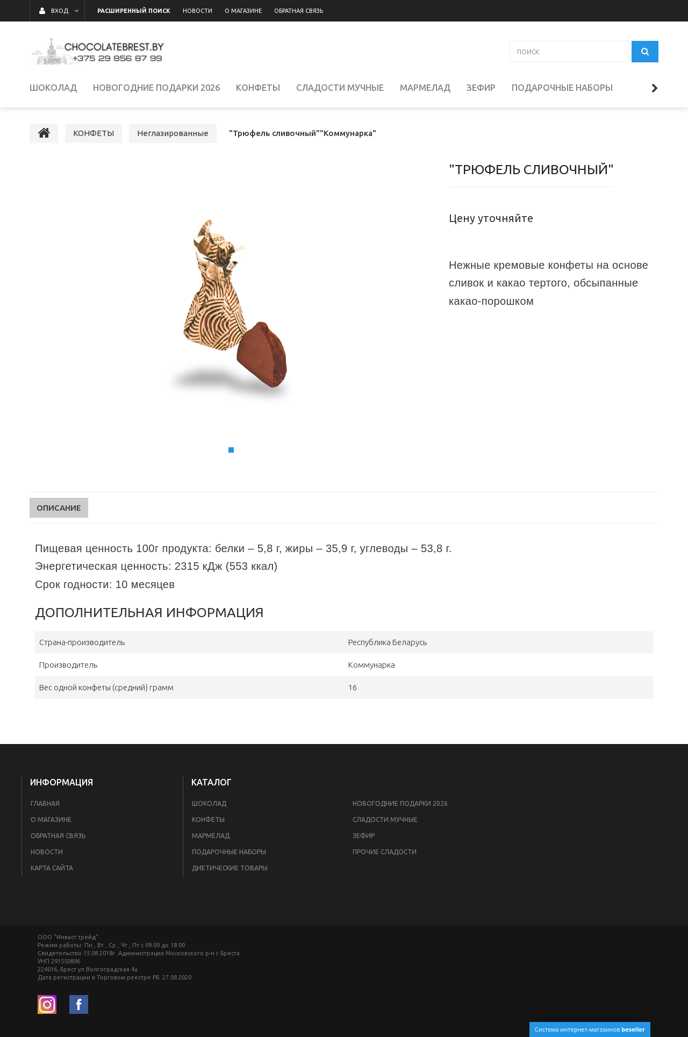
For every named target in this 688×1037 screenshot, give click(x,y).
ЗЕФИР (364, 835)
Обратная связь (58, 835)
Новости (47, 851)
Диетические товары (230, 867)
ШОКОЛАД (209, 803)
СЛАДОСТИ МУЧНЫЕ (385, 819)
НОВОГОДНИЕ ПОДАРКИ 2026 (400, 803)
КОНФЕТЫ (208, 819)
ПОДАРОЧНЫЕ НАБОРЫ (229, 851)
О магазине (51, 819)
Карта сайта (52, 867)
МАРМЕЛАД (211, 835)
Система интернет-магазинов (590, 1029)
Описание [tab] (59, 507)
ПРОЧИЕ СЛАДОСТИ (385, 851)
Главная (45, 803)
